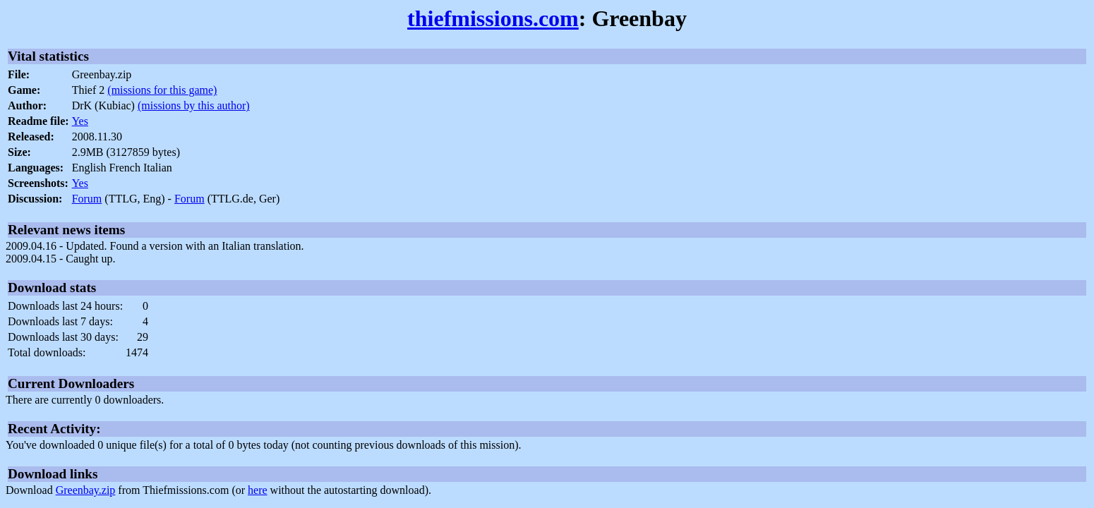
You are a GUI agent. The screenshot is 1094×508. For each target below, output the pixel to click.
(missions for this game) (162, 90)
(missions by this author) (194, 105)
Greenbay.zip (86, 490)
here (258, 490)
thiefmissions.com (493, 18)
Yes (80, 121)
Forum (87, 199)
